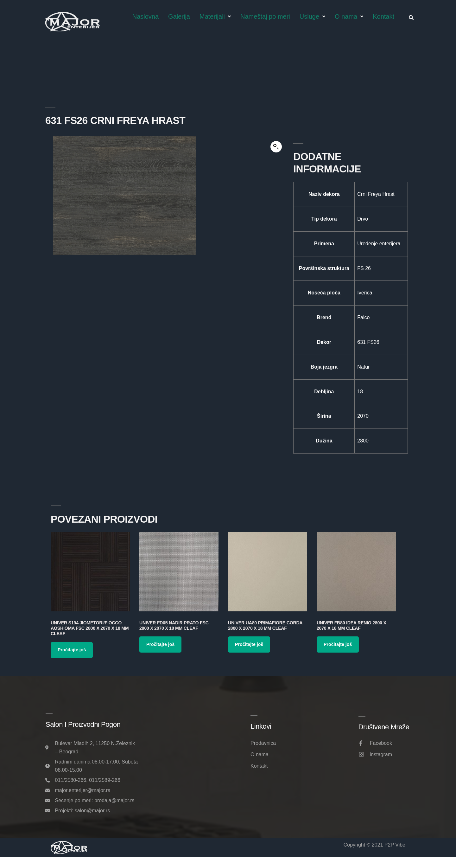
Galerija (179, 16)
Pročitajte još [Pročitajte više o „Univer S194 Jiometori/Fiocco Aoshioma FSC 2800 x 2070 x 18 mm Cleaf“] (72, 649)
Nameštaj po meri (265, 16)
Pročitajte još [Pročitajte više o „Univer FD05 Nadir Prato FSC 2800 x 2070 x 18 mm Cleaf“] (160, 644)
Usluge (312, 16)
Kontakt (383, 16)
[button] (276, 146)
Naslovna (145, 16)
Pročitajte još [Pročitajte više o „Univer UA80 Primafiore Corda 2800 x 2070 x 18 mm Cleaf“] (249, 644)
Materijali (215, 16)
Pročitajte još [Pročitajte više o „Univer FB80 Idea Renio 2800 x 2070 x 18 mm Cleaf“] (338, 644)
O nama (349, 16)
